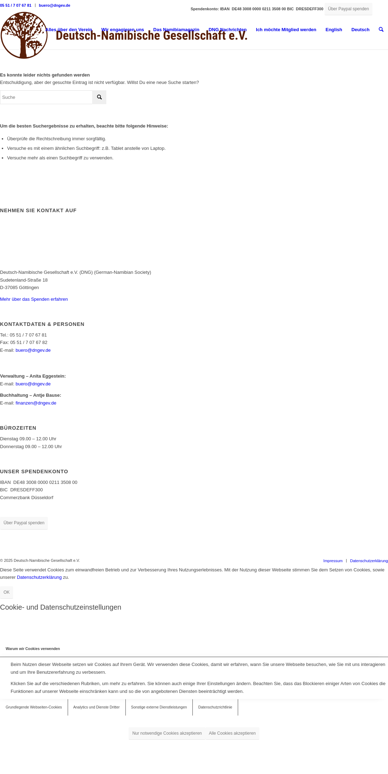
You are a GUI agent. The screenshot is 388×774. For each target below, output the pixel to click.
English (334, 29)
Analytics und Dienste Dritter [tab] (96, 707)
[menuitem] (17, 5)
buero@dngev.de (55, 5)
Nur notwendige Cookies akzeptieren (167, 733)
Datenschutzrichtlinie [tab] (215, 707)
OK (7, 592)
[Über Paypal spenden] (348, 9)
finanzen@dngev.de (36, 403)
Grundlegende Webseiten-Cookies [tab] (34, 707)
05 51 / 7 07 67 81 (16, 5)
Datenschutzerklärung (39, 577)
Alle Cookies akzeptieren (232, 733)
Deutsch (361, 29)
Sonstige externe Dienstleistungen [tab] (159, 707)
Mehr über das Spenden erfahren (34, 299)
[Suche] (381, 29)
